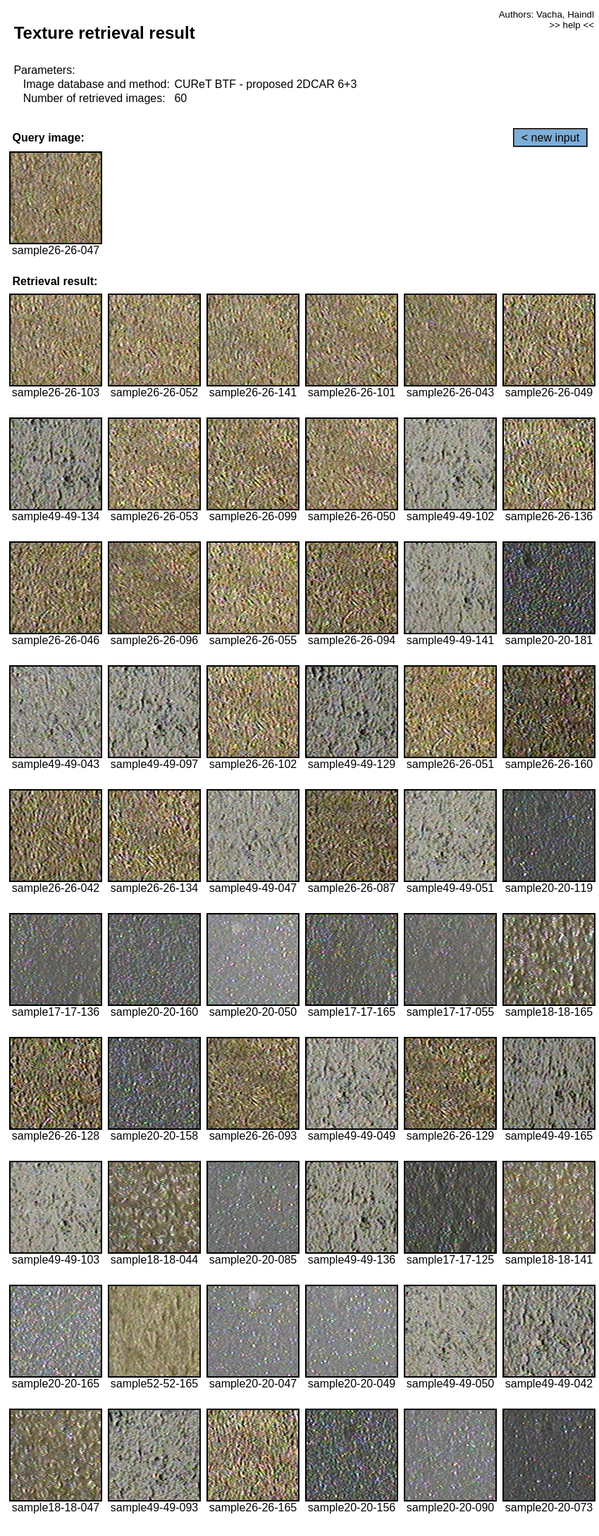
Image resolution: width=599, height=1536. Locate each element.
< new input (550, 138)
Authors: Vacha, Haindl (546, 14)
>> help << (571, 25)
